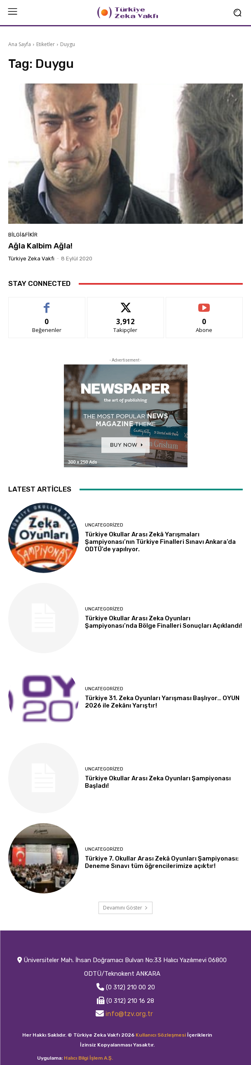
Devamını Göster (125, 907)
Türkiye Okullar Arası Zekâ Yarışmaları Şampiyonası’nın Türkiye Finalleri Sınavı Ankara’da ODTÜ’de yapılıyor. (160, 542)
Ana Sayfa (19, 44)
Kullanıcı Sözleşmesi (161, 1035)
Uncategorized (104, 525)
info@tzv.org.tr (129, 1014)
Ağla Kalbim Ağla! (40, 246)
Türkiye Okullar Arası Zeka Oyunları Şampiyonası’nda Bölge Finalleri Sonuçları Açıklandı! (163, 622)
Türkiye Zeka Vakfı (31, 258)
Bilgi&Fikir (23, 234)
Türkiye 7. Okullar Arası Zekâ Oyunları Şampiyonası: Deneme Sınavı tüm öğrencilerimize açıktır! (162, 862)
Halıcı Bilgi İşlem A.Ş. (88, 1058)
